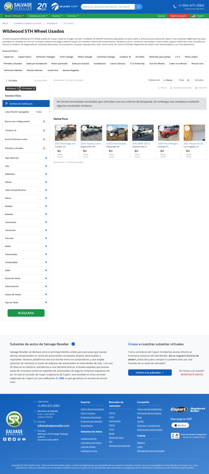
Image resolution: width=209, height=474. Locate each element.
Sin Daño (140, 56)
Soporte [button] (56, 16)
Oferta (169, 80)
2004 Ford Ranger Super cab (174, 143)
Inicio (5, 23)
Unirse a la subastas (148, 373)
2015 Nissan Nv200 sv (196, 143)
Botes (111, 433)
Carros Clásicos (117, 63)
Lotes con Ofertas (178, 63)
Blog (139, 417)
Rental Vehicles (35, 70)
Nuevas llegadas (71, 70)
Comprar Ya (125, 56)
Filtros (162, 88)
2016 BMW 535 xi (141, 143)
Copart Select (24, 56)
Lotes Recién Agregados (17, 112)
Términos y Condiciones (148, 425)
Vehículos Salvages (45, 56)
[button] (14, 16)
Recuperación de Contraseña (151, 451)
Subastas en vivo (89, 451)
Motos (112, 425)
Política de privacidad (182, 467)
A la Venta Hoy (137, 63)
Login (139, 446)
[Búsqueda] (139, 7)
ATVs (111, 429)
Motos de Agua (116, 437)
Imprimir (201, 88)
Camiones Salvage (106, 56)
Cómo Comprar (88, 413)
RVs (110, 441)
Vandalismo (100, 63)
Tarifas (140, 421)
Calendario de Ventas (91, 442)
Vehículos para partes (160, 56)
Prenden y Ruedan (13, 63)
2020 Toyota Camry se (93, 143)
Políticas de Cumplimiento (150, 429)
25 (188, 80)
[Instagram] (14, 439)
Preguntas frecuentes (91, 417)
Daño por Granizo (80, 63)
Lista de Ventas (88, 446)
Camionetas (115, 421)
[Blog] (19, 439)
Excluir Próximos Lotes (16, 139)
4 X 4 (177, 56)
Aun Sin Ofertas (157, 63)
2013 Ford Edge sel (65, 143)
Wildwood (52, 23)
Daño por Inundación (37, 63)
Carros (112, 413)
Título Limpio (191, 56)
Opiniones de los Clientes (149, 413)
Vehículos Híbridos (13, 70)
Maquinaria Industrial (119, 445)
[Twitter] (4, 439)
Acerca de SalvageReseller (149, 409)
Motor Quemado (60, 63)
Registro (141, 442)
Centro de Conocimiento (92, 409)
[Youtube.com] (24, 439)
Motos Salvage (85, 56)
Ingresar (162, 16)
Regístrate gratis (192, 374)
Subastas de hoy (89, 438)
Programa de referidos (91, 421)
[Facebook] (9, 439)
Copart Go (9, 56)
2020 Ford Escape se (117, 143)
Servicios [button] (72, 16)
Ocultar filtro (40, 80)
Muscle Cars (198, 63)
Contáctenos (87, 425)
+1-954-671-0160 (191, 5)
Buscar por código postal (17, 121)
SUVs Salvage (66, 56)
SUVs (111, 417)
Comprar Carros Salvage (27, 23)
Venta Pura (52, 70)
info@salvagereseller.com (53, 426)
